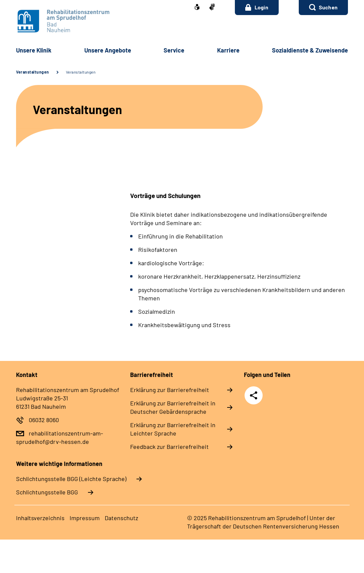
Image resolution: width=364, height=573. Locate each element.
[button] (323, 7)
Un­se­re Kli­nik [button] (34, 50)
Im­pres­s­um (85, 517)
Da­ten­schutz (121, 517)
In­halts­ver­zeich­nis (40, 517)
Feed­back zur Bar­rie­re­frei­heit (169, 446)
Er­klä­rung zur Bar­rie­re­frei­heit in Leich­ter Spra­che (172, 429)
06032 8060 (44, 419)
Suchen (328, 7)
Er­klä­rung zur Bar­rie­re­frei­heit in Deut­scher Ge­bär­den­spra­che (172, 407)
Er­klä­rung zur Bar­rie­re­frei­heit (169, 389)
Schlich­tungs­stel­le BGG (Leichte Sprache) (71, 478)
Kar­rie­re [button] (228, 50)
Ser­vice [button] (174, 50)
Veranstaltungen (32, 72)
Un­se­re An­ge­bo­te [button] (107, 50)
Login (256, 7)
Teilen (254, 395)
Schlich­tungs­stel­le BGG (47, 492)
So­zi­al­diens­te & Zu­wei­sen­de (310, 50)
